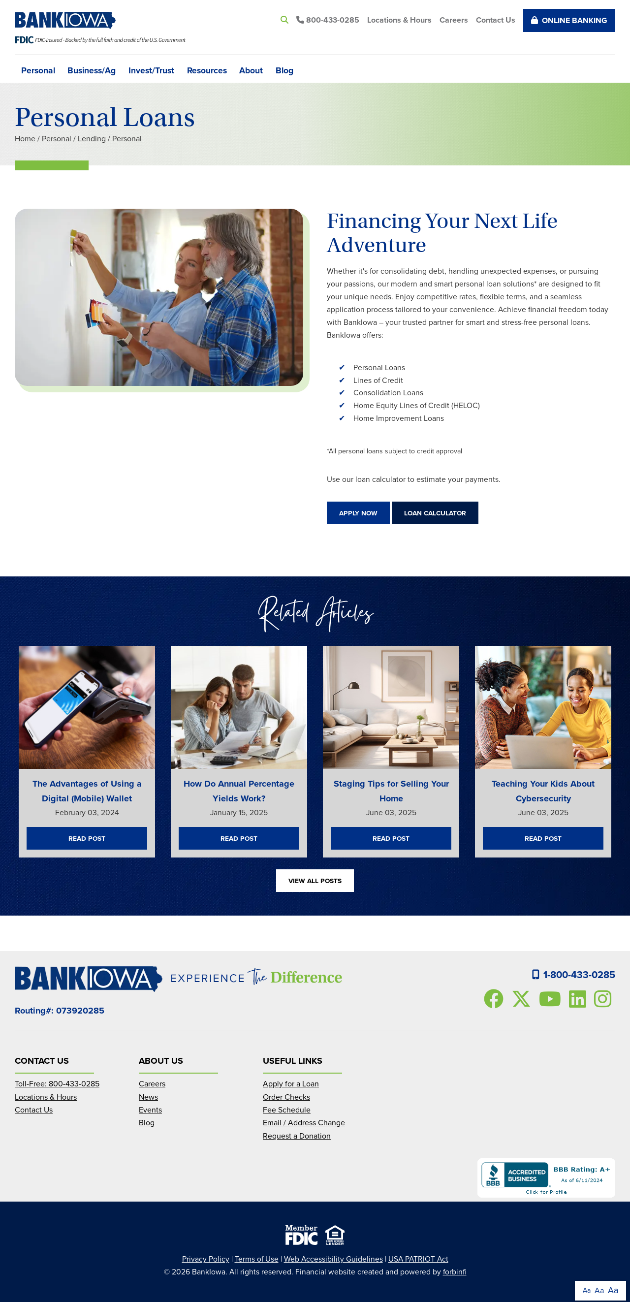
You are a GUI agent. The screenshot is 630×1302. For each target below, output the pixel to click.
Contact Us (495, 20)
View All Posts (315, 881)
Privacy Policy (205, 1259)
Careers (454, 20)
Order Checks (286, 1097)
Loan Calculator (435, 513)
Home (25, 138)
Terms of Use (257, 1259)
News (148, 1097)
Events (150, 1109)
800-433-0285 (327, 20)
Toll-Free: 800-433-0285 (57, 1083)
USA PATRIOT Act (418, 1259)
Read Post (86, 838)
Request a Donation (297, 1136)
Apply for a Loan (291, 1083)
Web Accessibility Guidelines (333, 1259)
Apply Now (358, 513)
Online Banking (569, 20)
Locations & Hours (399, 20)
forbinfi (455, 1271)
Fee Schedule (287, 1109)
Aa (587, 1290)
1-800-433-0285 (573, 974)
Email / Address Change (304, 1122)
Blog (284, 69)
